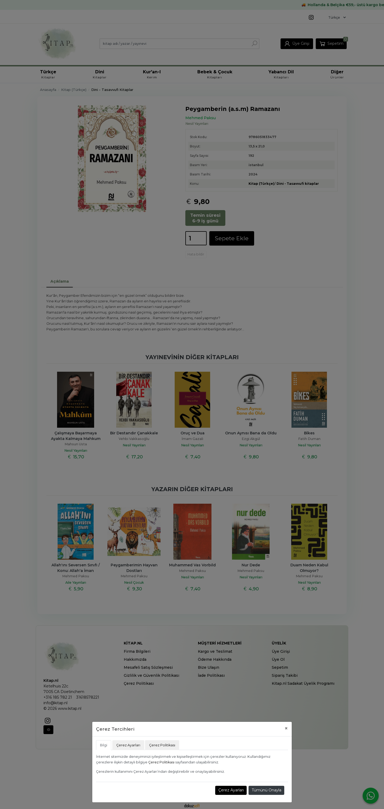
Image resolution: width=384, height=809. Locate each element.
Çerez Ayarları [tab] (128, 745)
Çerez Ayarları (231, 790)
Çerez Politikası (161, 762)
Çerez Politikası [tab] (162, 745)
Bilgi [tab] (103, 745)
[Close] (286, 728)
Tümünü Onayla (266, 790)
